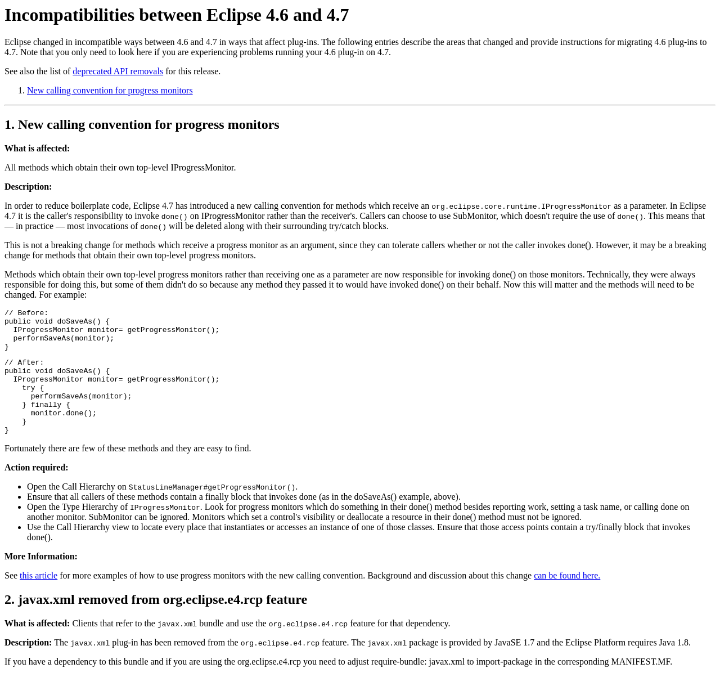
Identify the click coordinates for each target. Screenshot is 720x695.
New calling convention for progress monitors (110, 90)
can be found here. (567, 599)
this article (38, 599)
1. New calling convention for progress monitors (142, 124)
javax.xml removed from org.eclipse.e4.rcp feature (162, 623)
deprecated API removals (118, 71)
